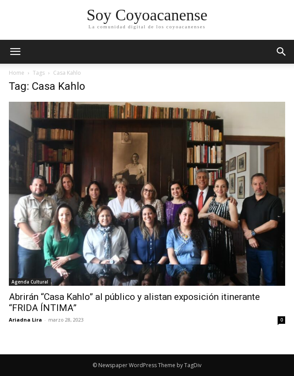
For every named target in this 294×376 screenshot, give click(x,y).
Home (16, 73)
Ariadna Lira (25, 319)
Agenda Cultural (30, 282)
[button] (281, 52)
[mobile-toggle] (15, 52)
